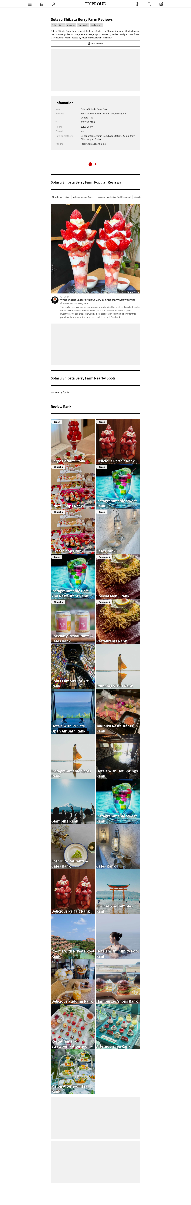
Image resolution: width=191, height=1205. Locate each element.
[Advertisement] (95, 70)
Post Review (95, 43)
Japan (61, 25)
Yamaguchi (83, 25)
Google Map (87, 117)
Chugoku (71, 25)
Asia (54, 25)
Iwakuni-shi (96, 25)
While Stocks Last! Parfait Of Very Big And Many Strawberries (100, 301)
